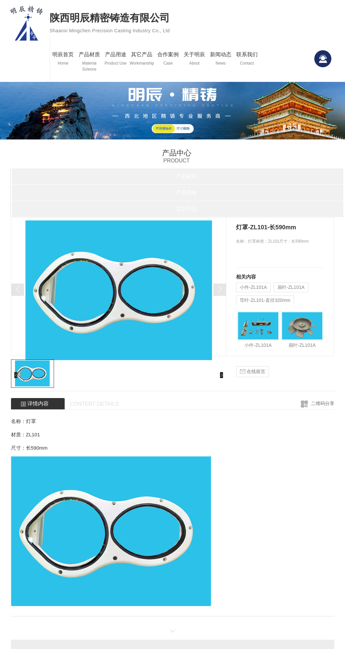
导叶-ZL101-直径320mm (265, 300)
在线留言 (252, 371)
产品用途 (115, 59)
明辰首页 (63, 59)
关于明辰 (194, 59)
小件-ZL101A (253, 287)
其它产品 (142, 59)
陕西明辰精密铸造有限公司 (110, 24)
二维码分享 (322, 403)
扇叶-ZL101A (291, 287)
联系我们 (247, 59)
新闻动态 (220, 59)
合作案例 (168, 59)
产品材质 (89, 62)
